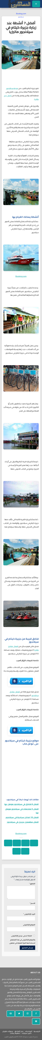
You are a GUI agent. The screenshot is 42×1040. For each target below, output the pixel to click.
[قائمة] (36, 4)
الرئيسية (37, 1031)
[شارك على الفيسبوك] (25, 843)
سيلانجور (21, 17)
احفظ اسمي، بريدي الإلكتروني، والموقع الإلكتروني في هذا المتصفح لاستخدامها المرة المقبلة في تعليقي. (22, 939)
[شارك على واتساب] (34, 843)
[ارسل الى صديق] (8, 843)
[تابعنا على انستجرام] (28, 1013)
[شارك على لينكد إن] (16, 851)
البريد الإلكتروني (29, 914)
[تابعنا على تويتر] (19, 1013)
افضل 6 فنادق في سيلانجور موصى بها (21, 804)
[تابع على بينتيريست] (36, 1021)
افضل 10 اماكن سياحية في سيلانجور (22, 817)
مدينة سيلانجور (12, 88)
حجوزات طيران (7, 1031)
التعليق (32, 884)
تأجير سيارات (26, 1033)
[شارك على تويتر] (17, 843)
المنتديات (28, 1031)
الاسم (32, 903)
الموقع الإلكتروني (29, 925)
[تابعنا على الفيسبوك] (36, 1013)
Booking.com (21, 14)
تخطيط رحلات (15, 1033)
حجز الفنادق (19, 1031)
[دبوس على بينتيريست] (25, 851)
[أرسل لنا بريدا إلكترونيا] (11, 1013)
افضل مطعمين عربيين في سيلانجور (23, 822)
